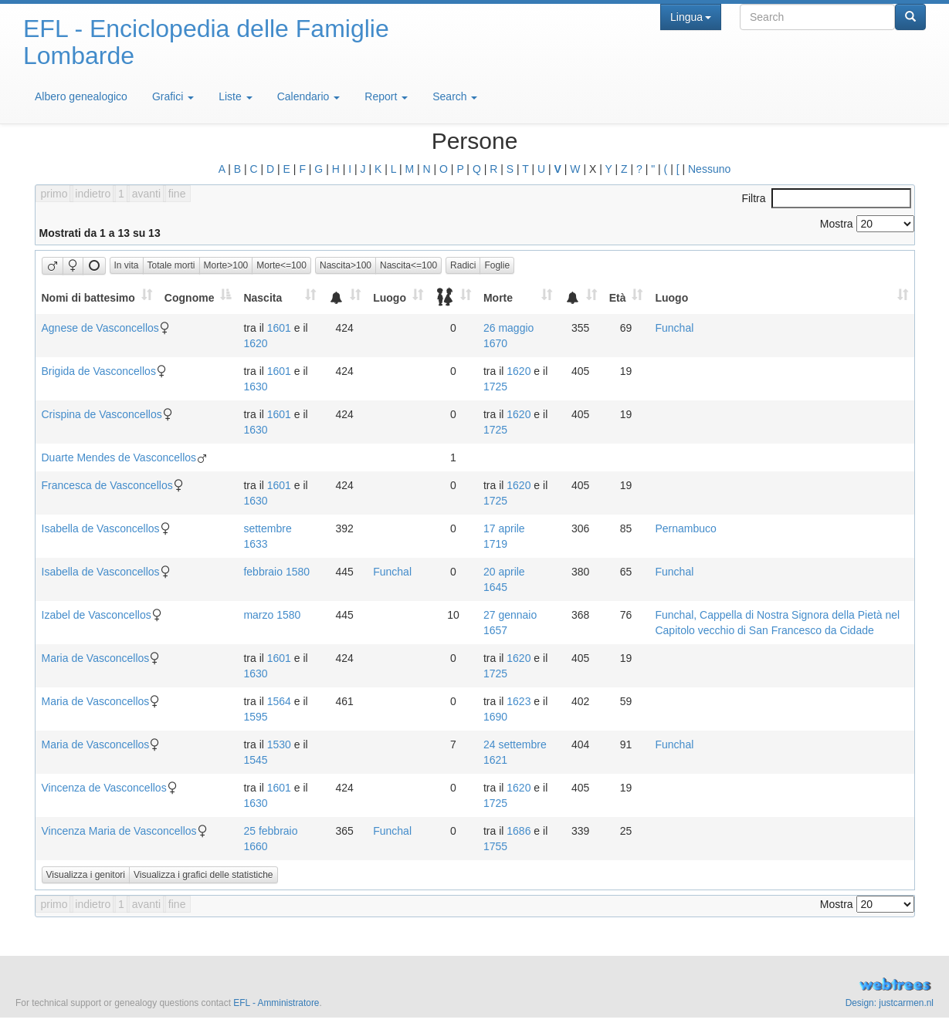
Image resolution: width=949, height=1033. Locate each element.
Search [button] (454, 96)
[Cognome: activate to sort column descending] (198, 297)
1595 (255, 717)
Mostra (867, 223)
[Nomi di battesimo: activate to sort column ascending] (96, 297)
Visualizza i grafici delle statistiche (203, 874)
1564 (279, 701)
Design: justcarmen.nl (890, 1003)
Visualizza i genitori (86, 874)
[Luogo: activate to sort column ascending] (398, 297)
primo (54, 193)
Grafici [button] (173, 96)
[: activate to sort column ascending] (344, 297)
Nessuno (709, 169)
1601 (279, 328)
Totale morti (171, 265)
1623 (518, 701)
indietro (92, 193)
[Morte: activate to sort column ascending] (517, 297)
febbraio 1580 (276, 571)
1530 (279, 744)
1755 (495, 846)
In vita (126, 265)
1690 (495, 717)
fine (177, 193)
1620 (255, 343)
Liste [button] (235, 96)
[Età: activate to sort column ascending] (626, 297)
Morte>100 (226, 265)
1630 (255, 386)
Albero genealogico (81, 96)
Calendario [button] (309, 96)
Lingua (690, 17)
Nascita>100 (345, 265)
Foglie (497, 265)
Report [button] (386, 96)
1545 (255, 760)
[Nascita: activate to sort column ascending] (279, 297)
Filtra (825, 198)
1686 (518, 831)
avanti (146, 193)
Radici (463, 265)
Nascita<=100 (408, 265)
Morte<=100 (281, 265)
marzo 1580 (271, 615)
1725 (495, 386)
